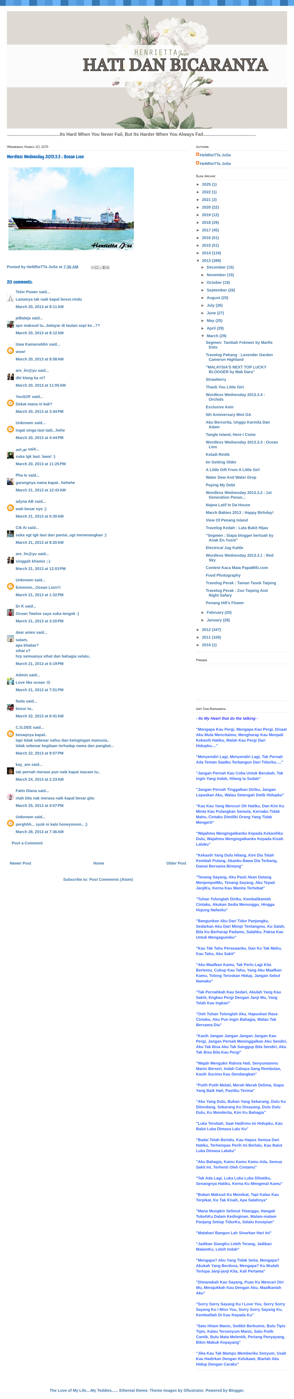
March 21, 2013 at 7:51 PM (40, 690)
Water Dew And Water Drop (231, 477)
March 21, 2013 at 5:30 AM (40, 516)
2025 (207, 184)
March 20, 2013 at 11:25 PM (41, 464)
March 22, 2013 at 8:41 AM (40, 716)
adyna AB (25, 501)
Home (98, 863)
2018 (207, 222)
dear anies (25, 632)
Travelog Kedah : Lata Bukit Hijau (237, 528)
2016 (207, 238)
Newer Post (20, 863)
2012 (207, 629)
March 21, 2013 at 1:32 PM (40, 595)
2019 (207, 215)
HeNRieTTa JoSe (215, 155)
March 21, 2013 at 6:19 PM (40, 663)
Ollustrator (193, 1390)
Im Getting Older (221, 462)
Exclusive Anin (220, 407)
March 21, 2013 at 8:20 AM (40, 542)
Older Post (176, 863)
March (213, 336)
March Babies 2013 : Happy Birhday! (240, 512)
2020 (207, 207)
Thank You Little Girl (225, 387)
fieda (20, 701)
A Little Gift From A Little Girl (233, 470)
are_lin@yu (26, 370)
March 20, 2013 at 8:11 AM (40, 307)
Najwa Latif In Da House (228, 505)
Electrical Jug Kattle (224, 548)
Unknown (24, 423)
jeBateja (23, 318)
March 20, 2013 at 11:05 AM (41, 385)
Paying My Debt (220, 485)
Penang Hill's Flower (225, 603)
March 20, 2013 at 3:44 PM (40, 411)
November (217, 275)
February (216, 612)
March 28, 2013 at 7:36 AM (40, 832)
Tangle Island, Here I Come (231, 434)
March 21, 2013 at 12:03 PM (41, 568)
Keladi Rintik (218, 454)
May (211, 320)
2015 (207, 245)
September (217, 290)
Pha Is (21, 475)
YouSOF (23, 396)
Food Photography (223, 575)
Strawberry (216, 379)
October (215, 282)
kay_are (23, 764)
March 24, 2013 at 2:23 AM (40, 779)
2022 (207, 192)
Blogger (236, 1390)
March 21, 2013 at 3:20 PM (40, 621)
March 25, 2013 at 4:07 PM (40, 805)
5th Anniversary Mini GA (228, 414)
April (212, 328)
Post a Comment (27, 843)
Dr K (20, 606)
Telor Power (27, 292)
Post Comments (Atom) (111, 879)
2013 (207, 260)
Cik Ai (21, 527)
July (211, 305)
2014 (207, 253)
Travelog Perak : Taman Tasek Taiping (241, 583)
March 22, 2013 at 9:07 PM (40, 753)
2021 (207, 199)
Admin (22, 675)
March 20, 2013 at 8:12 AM (40, 333)
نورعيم (21, 449)
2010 (207, 645)
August (214, 298)
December (217, 267)
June (212, 313)
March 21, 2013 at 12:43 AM (41, 490)
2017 (207, 230)
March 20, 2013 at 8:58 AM (40, 359)
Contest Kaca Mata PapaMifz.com (237, 568)
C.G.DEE (24, 727)
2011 (207, 637)
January (215, 620)
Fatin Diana (26, 791)
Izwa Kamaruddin (32, 344)
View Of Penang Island (227, 520)
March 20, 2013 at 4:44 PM (40, 438)
